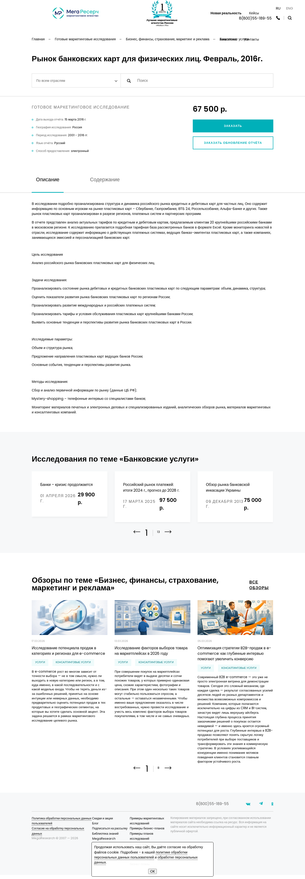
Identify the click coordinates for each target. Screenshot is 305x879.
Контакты (251, 39)
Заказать (233, 126)
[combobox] (76, 80)
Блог (95, 827)
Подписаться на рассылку (110, 832)
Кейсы (254, 13)
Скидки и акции (102, 822)
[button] (168, 536)
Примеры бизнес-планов (147, 832)
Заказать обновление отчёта (233, 143)
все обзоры (259, 586)
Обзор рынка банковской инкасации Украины (227, 487)
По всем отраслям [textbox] (50, 80)
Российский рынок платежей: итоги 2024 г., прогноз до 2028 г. (151, 487)
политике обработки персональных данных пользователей (140, 855)
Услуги (40, 663)
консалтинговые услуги (73, 663)
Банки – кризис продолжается (66, 484)
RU (278, 8)
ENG (289, 8)
